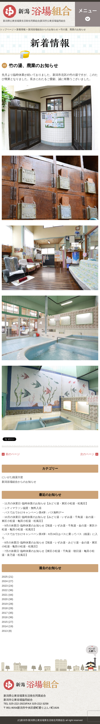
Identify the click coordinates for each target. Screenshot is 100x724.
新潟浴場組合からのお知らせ (43, 29)
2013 (5, 630)
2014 (5, 626)
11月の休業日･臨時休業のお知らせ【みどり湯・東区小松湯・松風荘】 (46, 503)
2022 (5, 590)
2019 (5, 603)
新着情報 (21, 29)
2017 (5, 612)
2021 (5, 594)
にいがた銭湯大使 (12, 477)
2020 (5, 599)
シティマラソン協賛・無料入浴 (22, 507)
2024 (5, 581)
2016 (5, 617)
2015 (5, 621)
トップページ (7, 29)
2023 (5, 585)
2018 (5, 608)
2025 (5, 576)
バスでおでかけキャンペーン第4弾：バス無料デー (34, 512)
